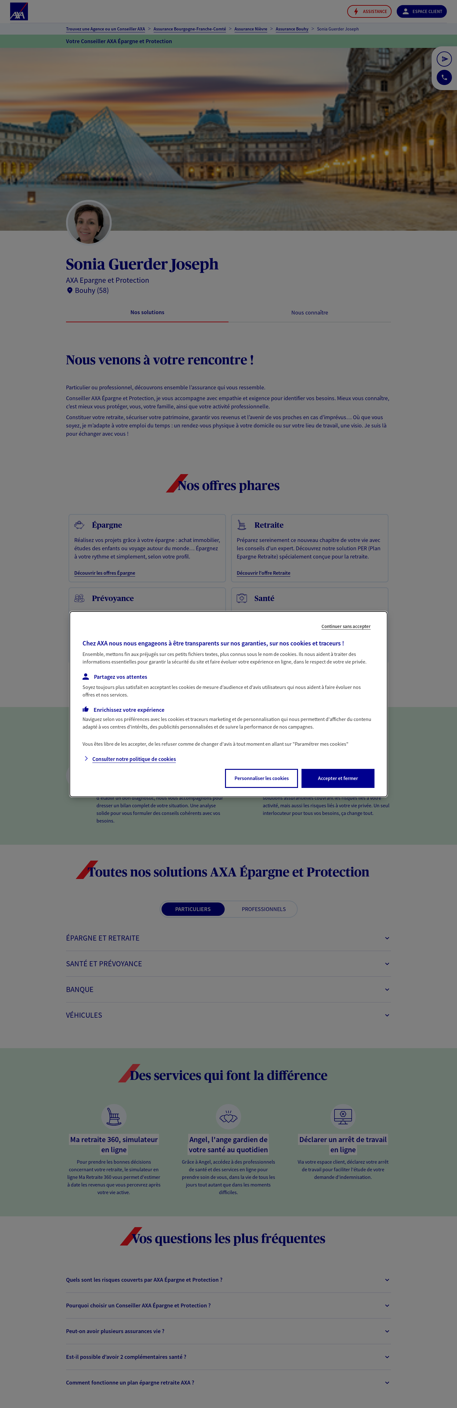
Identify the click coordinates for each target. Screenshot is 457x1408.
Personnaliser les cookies (262, 778)
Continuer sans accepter (346, 626)
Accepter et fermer (338, 778)
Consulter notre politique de (134, 759)
